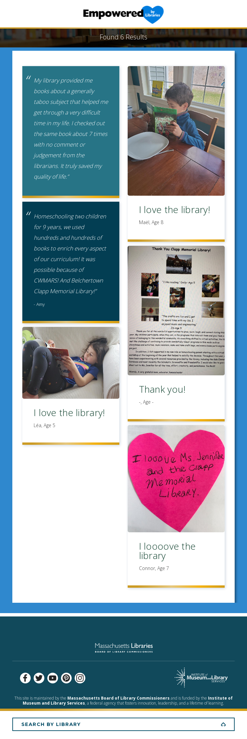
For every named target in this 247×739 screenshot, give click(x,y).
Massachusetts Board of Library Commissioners (118, 698)
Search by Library (51, 724)
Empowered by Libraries (123, 14)
